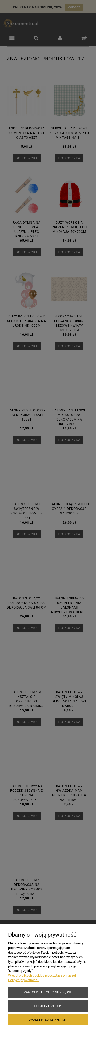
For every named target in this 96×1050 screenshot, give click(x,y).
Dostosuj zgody (48, 1006)
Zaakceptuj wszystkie (48, 1019)
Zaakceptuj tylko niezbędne (48, 992)
